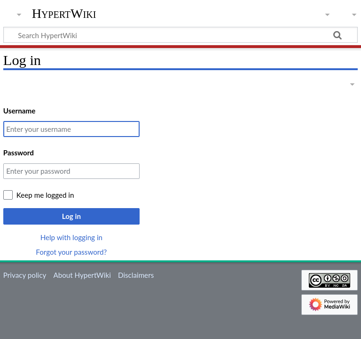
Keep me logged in (45, 195)
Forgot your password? (71, 252)
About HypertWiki (81, 275)
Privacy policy (24, 275)
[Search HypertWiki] (180, 34)
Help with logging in (71, 237)
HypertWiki (64, 13)
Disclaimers (136, 275)
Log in (71, 216)
